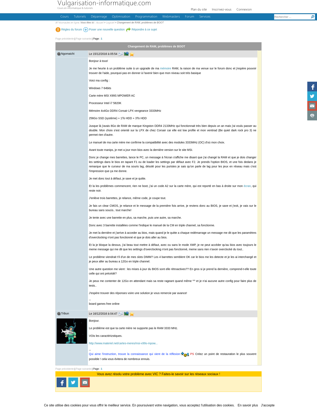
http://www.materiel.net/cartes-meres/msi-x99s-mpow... (123, 343)
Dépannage (99, 16)
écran (247, 186)
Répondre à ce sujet (141, 29)
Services (204, 16)
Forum (189, 16)
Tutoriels (80, 16)
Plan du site (199, 9)
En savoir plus (248, 405)
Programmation (146, 16)
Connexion (244, 9)
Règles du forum (69, 29)
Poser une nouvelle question (104, 29)
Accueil (99, 23)
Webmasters (171, 16)
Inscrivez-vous (221, 9)
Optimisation (121, 16)
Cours (64, 16)
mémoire (165, 68)
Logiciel (110, 23)
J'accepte (268, 405)
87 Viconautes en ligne (67, 23)
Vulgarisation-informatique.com (104, 3)
